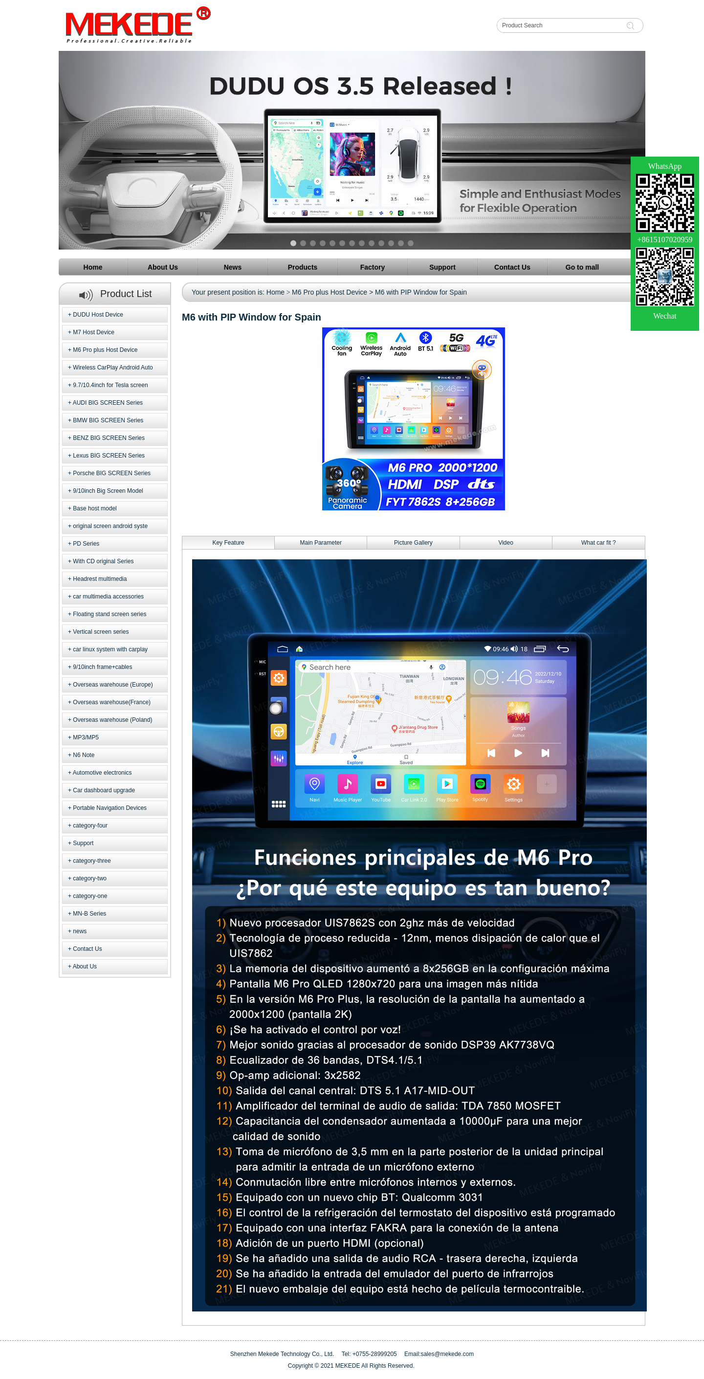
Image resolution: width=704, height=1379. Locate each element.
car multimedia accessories (108, 596)
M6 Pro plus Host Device (105, 349)
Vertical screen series (101, 631)
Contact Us (87, 948)
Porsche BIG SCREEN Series (112, 473)
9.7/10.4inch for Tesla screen (110, 385)
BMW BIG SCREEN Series (108, 420)
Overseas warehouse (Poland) (112, 719)
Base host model (94, 508)
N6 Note (83, 755)
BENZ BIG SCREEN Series (109, 438)
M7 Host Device (93, 332)
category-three (91, 860)
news (80, 931)
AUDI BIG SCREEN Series (108, 402)
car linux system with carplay (110, 649)
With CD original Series (103, 561)
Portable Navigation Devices (110, 807)
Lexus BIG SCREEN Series (109, 455)
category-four (90, 825)
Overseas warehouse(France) (112, 702)
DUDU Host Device (98, 314)
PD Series (86, 543)
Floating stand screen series (109, 614)
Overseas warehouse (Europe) (113, 684)
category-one (90, 896)
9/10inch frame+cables (102, 667)
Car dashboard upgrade (104, 790)
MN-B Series (89, 913)
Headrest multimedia (100, 578)
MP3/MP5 (86, 737)
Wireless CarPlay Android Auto (113, 367)
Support (83, 843)
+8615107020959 (664, 239)
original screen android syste (110, 526)
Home (275, 292)
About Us (85, 966)
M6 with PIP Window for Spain (421, 292)
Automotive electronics (102, 772)
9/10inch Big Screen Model (108, 490)
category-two (90, 878)
